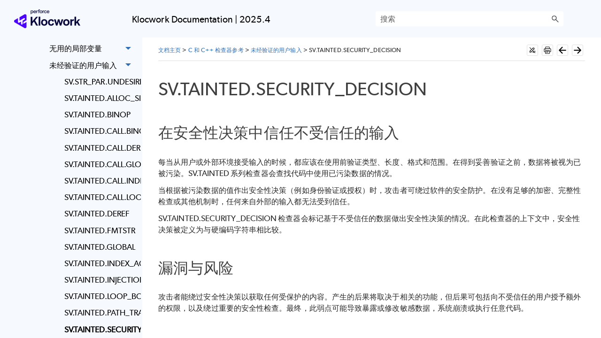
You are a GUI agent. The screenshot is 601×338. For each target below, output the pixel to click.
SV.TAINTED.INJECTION (100, 279)
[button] (555, 18)
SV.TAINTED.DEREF (97, 213)
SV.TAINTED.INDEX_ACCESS (100, 263)
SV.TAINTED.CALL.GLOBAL (100, 164)
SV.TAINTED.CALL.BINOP (100, 131)
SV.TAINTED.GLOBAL (99, 247)
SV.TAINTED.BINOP (97, 114)
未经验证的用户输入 (92, 65)
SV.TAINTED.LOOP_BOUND (100, 296)
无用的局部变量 (92, 49)
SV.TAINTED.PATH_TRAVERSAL (100, 312)
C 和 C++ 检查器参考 (216, 50)
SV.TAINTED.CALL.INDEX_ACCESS (100, 180)
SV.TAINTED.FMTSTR (99, 230)
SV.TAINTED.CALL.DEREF (100, 148)
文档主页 (169, 50)
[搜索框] (469, 18)
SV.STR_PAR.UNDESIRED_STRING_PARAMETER (100, 81)
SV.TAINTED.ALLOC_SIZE (100, 98)
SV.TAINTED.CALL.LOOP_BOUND (100, 197)
